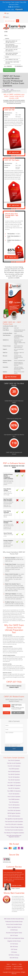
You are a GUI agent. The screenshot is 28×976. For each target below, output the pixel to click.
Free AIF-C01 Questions (14, 788)
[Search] (17, 20)
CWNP (7, 89)
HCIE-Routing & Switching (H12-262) (12, 62)
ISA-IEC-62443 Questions (14, 816)
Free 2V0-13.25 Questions (14, 766)
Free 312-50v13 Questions (14, 796)
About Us (14, 964)
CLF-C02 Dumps (14, 944)
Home (6, 31)
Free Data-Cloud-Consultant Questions (14, 830)
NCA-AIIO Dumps (14, 957)
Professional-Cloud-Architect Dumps (14, 921)
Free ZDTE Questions (14, 768)
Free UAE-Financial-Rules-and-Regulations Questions (14, 836)
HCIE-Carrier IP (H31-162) (12, 59)
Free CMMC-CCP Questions (14, 785)
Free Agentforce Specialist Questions (14, 819)
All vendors (8, 66)
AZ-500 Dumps (14, 930)
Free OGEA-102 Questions (14, 810)
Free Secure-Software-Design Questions (14, 827)
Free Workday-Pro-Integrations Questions (14, 832)
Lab (5, 35)
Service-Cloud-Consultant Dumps (14, 924)
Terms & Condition (18, 966)
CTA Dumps (14, 952)
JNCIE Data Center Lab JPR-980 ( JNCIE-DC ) (11, 42)
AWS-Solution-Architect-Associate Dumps (14, 918)
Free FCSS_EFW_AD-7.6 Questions (14, 824)
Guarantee (8, 966)
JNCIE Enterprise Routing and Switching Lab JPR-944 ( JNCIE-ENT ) (12, 46)
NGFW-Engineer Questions (14, 813)
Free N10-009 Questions (14, 771)
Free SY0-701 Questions (14, 760)
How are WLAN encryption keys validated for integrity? (14, 686)
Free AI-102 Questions (14, 793)
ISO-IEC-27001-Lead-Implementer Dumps (14, 938)
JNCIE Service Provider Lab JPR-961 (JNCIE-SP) (12, 54)
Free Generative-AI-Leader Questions (14, 821)
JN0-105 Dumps (14, 946)
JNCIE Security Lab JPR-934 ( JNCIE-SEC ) (12, 50)
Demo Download (11, 376)
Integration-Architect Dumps (14, 941)
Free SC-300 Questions (14, 807)
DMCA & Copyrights (18, 968)
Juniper (7, 38)
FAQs (20, 964)
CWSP (12, 89)
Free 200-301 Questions (14, 774)
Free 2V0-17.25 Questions (14, 782)
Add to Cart (15, 152)
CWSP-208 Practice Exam (16, 705)
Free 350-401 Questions (14, 780)
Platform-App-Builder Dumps (14, 927)
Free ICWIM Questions (14, 799)
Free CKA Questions (14, 802)
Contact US (8, 968)
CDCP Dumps (14, 949)
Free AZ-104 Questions (14, 777)
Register (6, 17)
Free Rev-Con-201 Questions (14, 763)
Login (7, 13)
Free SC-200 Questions (14, 805)
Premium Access (9, 70)
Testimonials (19, 66)
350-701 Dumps (14, 935)
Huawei (7, 57)
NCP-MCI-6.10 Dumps (14, 955)
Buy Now (19, 712)
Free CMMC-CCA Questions (14, 791)
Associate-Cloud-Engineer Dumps (14, 932)
